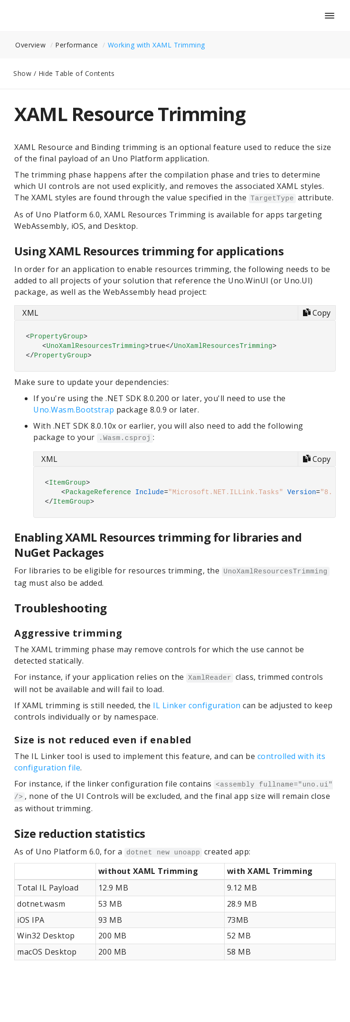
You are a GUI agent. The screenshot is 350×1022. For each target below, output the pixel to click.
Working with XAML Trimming (156, 44)
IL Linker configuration (197, 705)
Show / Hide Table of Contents (64, 73)
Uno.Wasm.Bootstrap (73, 409)
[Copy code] (316, 313)
